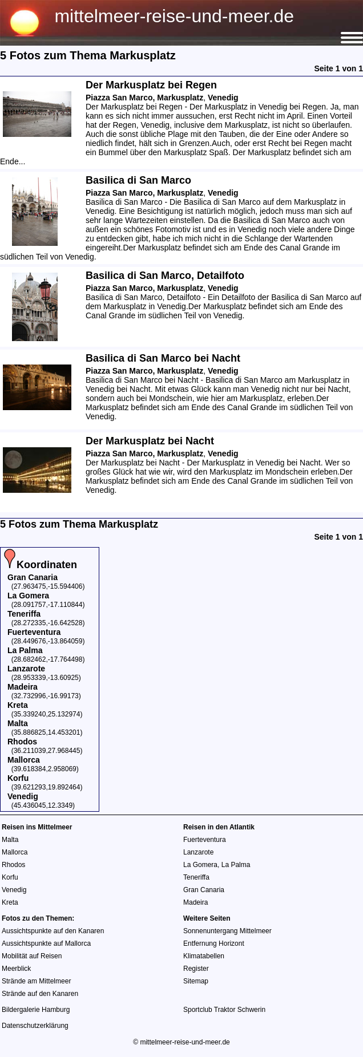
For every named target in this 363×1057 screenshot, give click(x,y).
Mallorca (14, 852)
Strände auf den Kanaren (40, 994)
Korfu (10, 877)
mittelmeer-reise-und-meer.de (174, 16)
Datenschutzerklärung (35, 1026)
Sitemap (195, 981)
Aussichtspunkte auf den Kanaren (53, 931)
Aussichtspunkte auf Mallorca (46, 943)
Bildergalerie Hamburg (36, 1010)
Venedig (14, 890)
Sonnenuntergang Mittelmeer (227, 931)
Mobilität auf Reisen (32, 956)
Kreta (10, 902)
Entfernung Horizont (213, 943)
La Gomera (200, 865)
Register (196, 969)
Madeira (195, 902)
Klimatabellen (203, 956)
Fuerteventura (204, 840)
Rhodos (13, 865)
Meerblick (16, 969)
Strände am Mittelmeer (36, 981)
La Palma (236, 865)
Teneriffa (196, 877)
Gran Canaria (203, 890)
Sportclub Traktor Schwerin (224, 1010)
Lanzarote (198, 852)
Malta (10, 840)
